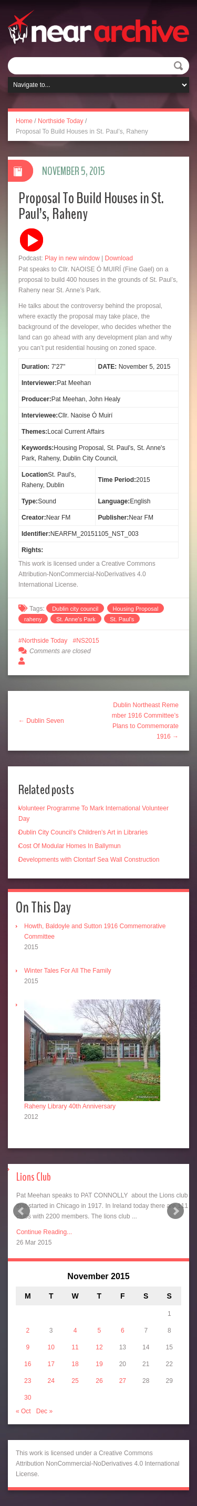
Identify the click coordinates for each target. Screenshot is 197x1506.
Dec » (44, 1411)
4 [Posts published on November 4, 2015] (75, 1330)
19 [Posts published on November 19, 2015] (99, 1364)
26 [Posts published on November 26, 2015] (99, 1380)
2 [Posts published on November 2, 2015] (27, 1330)
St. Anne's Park (76, 619)
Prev (21, 1211)
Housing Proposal (136, 609)
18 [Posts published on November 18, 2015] (74, 1364)
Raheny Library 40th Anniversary (70, 1106)
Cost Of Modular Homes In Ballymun (69, 846)
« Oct (23, 1411)
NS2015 (87, 640)
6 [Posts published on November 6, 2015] (123, 1330)
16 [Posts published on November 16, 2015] (27, 1364)
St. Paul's (122, 619)
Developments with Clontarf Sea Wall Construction (88, 859)
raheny (33, 619)
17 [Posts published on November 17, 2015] (50, 1364)
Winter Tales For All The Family (67, 970)
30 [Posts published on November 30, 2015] (27, 1397)
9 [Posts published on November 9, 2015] (27, 1347)
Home (24, 121)
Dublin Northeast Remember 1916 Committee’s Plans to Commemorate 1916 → (145, 720)
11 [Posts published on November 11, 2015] (74, 1347)
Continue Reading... (44, 1232)
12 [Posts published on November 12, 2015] (99, 1347)
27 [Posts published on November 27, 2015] (122, 1380)
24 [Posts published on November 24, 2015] (50, 1380)
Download (119, 258)
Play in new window (72, 258)
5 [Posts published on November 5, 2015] (99, 1330)
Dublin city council (75, 609)
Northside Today (61, 121)
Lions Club (33, 1177)
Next (175, 1211)
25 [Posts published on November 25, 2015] (74, 1380)
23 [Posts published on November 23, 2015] (27, 1380)
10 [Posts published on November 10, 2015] (50, 1347)
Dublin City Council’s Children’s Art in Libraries (83, 832)
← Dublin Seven (41, 720)
